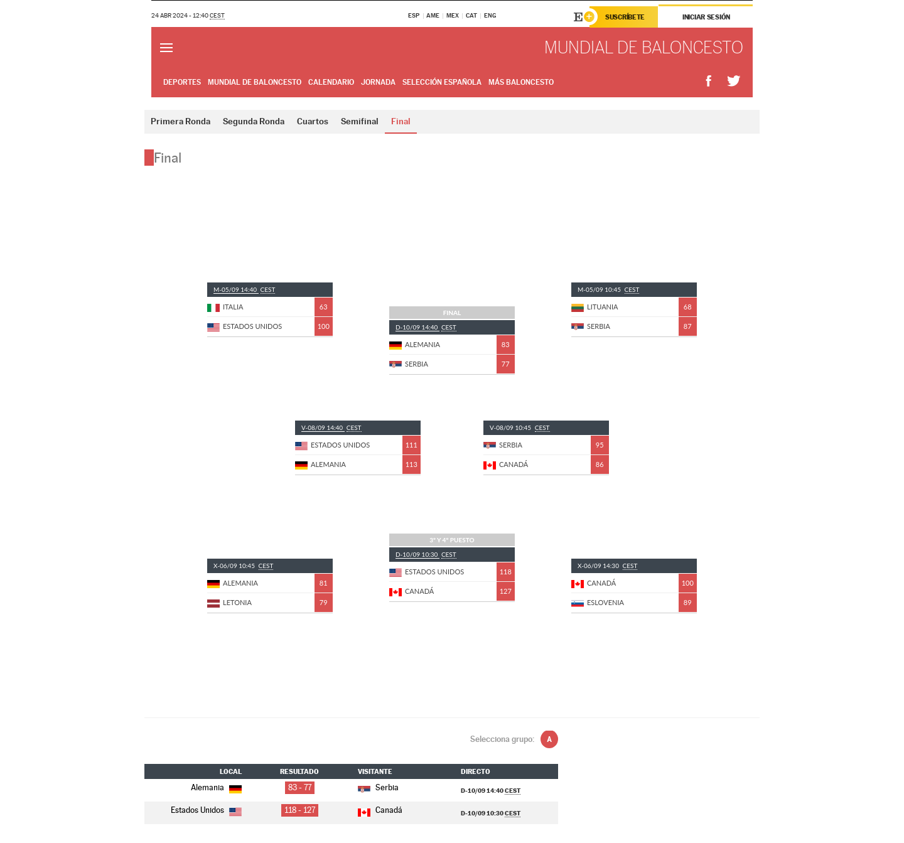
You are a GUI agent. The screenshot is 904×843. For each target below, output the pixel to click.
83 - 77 (299, 787)
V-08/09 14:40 (323, 427)
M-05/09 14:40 (236, 289)
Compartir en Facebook (708, 81)
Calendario (331, 82)
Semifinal (360, 121)
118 (506, 571)
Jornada (378, 82)
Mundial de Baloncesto (254, 82)
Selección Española (442, 82)
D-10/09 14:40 (417, 327)
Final (401, 121)
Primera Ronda (180, 121)
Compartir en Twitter (734, 81)
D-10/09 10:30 (417, 554)
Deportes (182, 82)
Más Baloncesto (521, 82)
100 (324, 326)
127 (506, 591)
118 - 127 (299, 810)
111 (411, 445)
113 (411, 464)
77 (506, 364)
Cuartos (312, 121)
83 (506, 344)
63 (324, 307)
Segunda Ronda (253, 121)
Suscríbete (625, 17)
